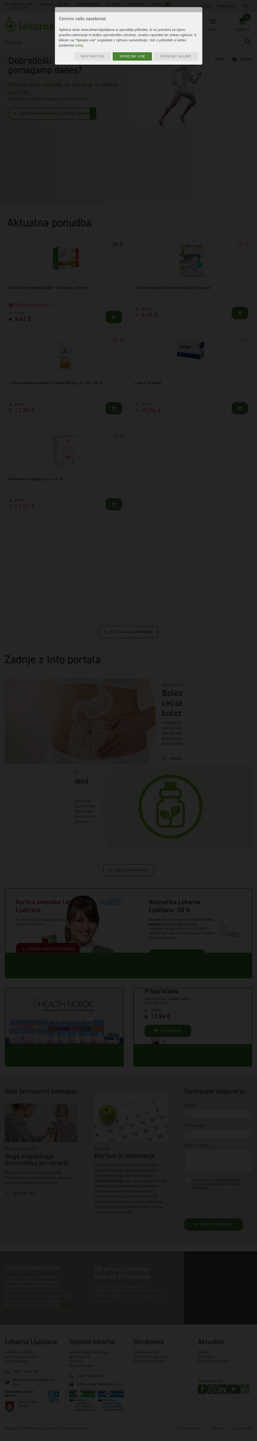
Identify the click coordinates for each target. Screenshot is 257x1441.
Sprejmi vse (132, 56)
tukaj (79, 45)
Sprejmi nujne (175, 56)
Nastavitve (93, 56)
